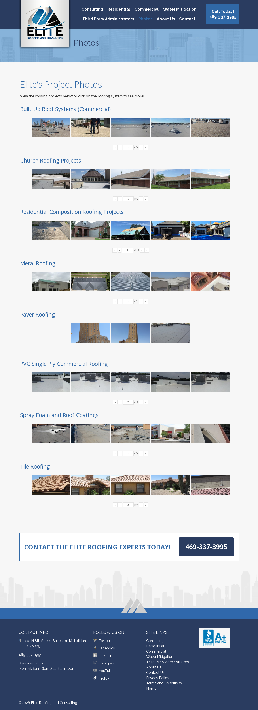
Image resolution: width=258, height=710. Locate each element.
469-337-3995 (30, 655)
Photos (145, 19)
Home (151, 688)
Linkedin (105, 656)
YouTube (106, 671)
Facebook (107, 648)
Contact (187, 19)
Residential (119, 9)
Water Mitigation (180, 9)
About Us (166, 19)
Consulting (92, 9)
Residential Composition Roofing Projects (72, 211)
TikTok (104, 678)
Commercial (147, 9)
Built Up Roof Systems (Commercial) (65, 109)
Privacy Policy (157, 678)
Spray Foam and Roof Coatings (59, 415)
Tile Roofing (35, 466)
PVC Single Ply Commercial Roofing (64, 363)
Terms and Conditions (164, 683)
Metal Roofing (37, 263)
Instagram (107, 663)
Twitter (104, 641)
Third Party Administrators (108, 19)
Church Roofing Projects (50, 160)
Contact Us (155, 672)
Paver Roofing (37, 314)
